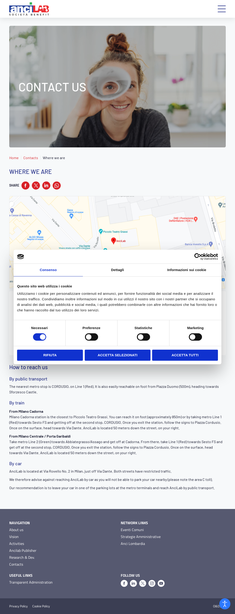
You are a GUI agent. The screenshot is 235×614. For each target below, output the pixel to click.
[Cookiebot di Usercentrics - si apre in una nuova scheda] (198, 256)
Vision (14, 536)
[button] (222, 9)
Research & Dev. (22, 557)
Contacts (30, 157)
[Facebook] (124, 583)
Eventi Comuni (132, 529)
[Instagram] (151, 583)
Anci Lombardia (133, 543)
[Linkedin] (133, 583)
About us (16, 529)
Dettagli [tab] (117, 270)
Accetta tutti (185, 355)
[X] (142, 583)
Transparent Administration (31, 582)
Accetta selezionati (117, 355)
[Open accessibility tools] (224, 603)
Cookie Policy (41, 606)
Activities (16, 543)
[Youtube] (161, 583)
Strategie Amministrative (141, 536)
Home (14, 157)
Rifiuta (50, 355)
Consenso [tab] (48, 270)
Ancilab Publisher (22, 550)
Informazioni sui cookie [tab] (186, 270)
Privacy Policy (18, 606)
